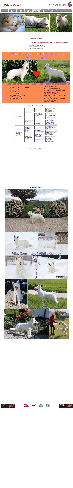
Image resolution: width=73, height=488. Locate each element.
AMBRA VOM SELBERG (51, 124)
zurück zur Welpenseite (36, 38)
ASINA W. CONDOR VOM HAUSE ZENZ (50, 121)
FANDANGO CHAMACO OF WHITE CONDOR (27, 129)
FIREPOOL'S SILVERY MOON (28, 137)
